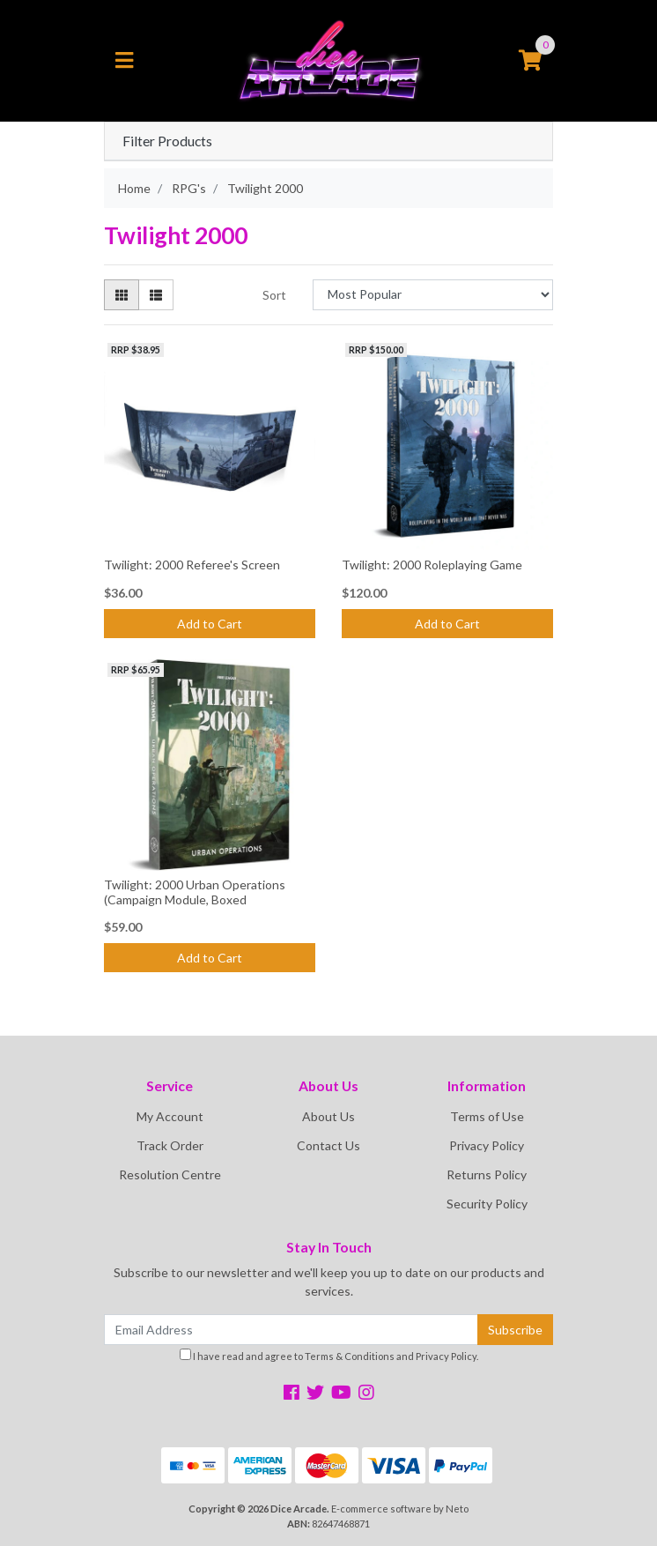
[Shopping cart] (530, 60)
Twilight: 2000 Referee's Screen (192, 564)
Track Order (170, 1145)
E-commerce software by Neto (400, 1508)
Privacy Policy (486, 1145)
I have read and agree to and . (329, 1355)
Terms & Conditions (350, 1356)
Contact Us (328, 1145)
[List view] (155, 294)
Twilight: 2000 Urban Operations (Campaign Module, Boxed (194, 892)
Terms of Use (487, 1116)
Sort (274, 294)
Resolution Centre (170, 1174)
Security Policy (487, 1203)
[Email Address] (291, 1329)
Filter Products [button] (167, 141)
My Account (170, 1116)
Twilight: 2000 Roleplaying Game (432, 564)
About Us (328, 1116)
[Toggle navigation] (124, 60)
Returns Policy (487, 1174)
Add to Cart (209, 623)
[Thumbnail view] (121, 294)
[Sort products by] (433, 294)
